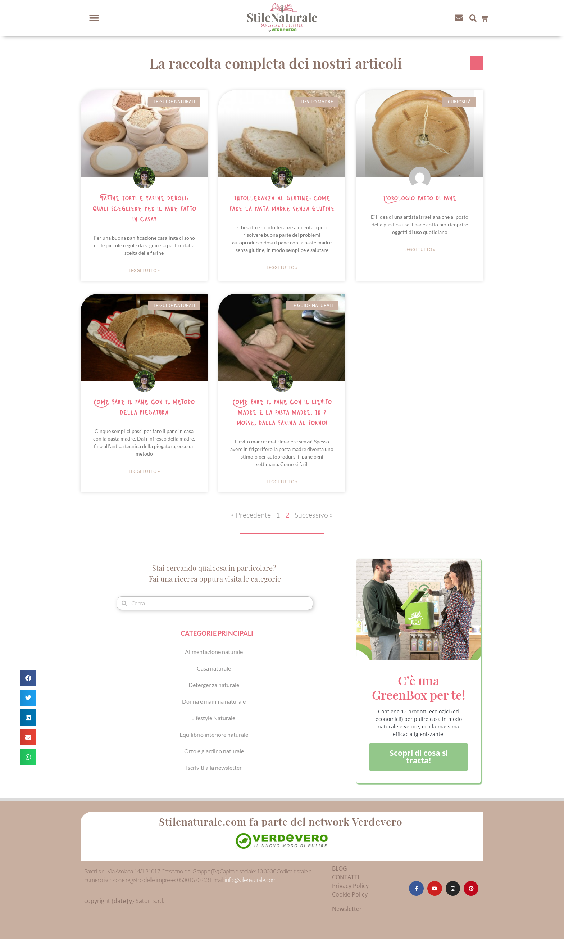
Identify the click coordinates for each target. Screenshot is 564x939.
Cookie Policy (350, 894)
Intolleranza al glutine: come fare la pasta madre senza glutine (282, 204)
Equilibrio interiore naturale (213, 734)
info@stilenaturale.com (250, 880)
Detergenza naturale (213, 684)
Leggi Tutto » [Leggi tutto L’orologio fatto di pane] (419, 250)
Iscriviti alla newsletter (214, 767)
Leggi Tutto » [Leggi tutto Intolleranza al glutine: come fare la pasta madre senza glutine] (282, 268)
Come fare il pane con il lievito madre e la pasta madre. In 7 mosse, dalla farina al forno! (282, 413)
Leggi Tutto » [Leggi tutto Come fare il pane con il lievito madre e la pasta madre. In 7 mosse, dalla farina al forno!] (282, 482)
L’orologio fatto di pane (419, 198)
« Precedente (251, 514)
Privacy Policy (350, 886)
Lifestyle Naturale (213, 717)
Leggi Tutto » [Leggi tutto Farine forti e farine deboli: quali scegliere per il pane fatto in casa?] (144, 270)
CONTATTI (345, 877)
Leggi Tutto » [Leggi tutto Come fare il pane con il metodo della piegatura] (144, 471)
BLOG (339, 868)
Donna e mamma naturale (214, 701)
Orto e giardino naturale (214, 751)
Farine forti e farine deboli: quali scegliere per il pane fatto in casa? (144, 209)
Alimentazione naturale (214, 651)
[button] (94, 18)
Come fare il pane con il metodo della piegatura (144, 407)
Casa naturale (214, 668)
